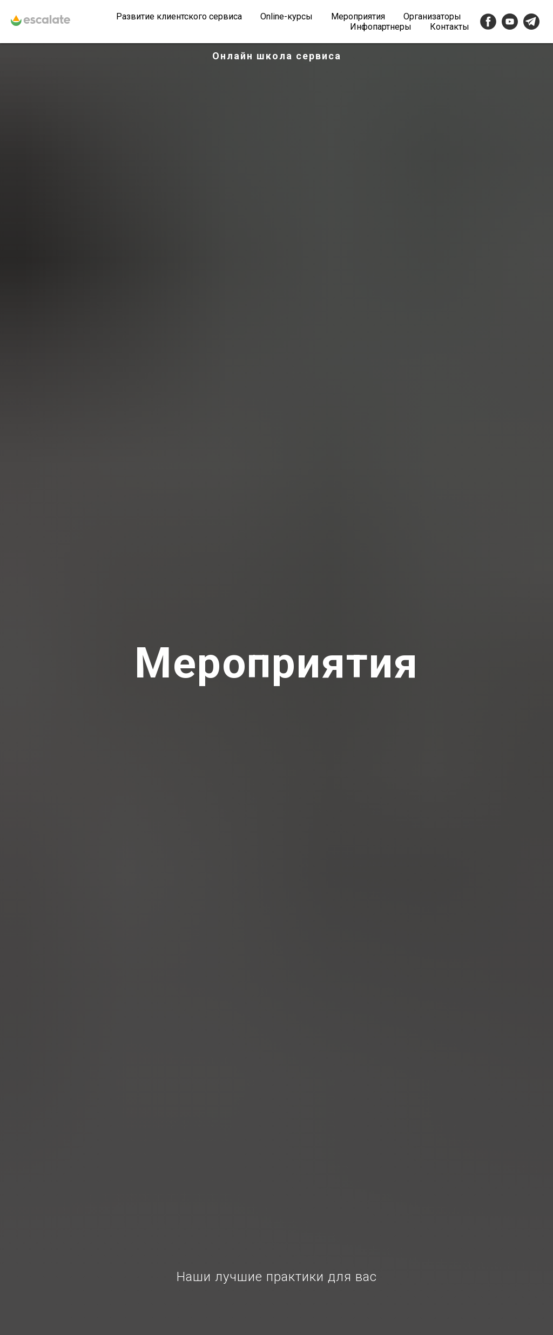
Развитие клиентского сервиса (179, 16)
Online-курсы (286, 16)
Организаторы (432, 16)
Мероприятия (358, 16)
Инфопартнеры (381, 27)
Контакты (449, 27)
